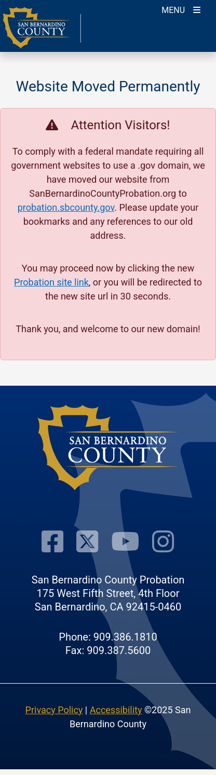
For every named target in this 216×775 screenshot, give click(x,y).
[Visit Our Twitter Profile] (87, 541)
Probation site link (51, 282)
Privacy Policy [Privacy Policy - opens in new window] (54, 709)
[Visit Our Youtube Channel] (125, 541)
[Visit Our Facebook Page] (52, 541)
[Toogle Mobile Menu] (181, 9)
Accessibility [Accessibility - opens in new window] (116, 709)
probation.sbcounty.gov (66, 207)
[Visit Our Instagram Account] (163, 541)
